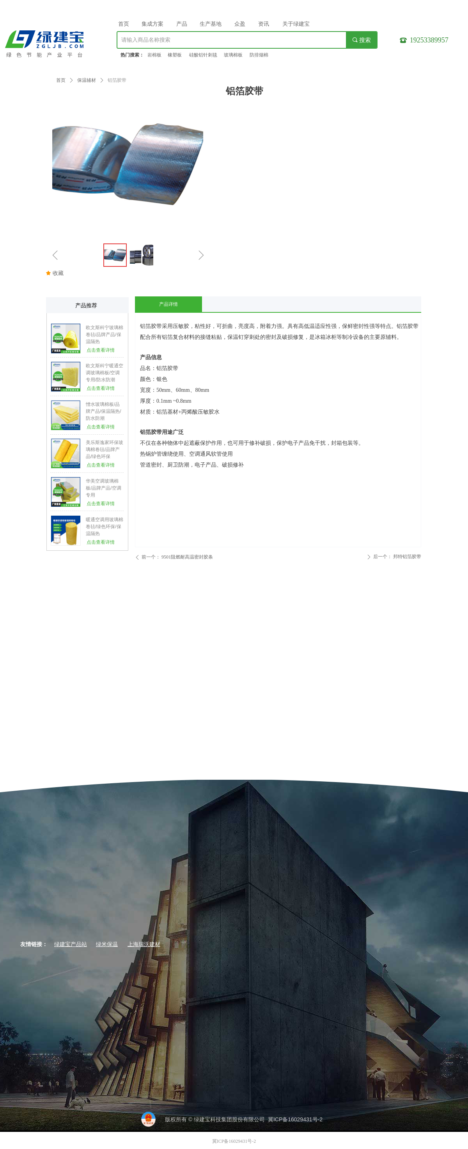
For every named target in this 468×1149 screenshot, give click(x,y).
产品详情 (168, 304)
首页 (61, 80)
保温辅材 (86, 80)
